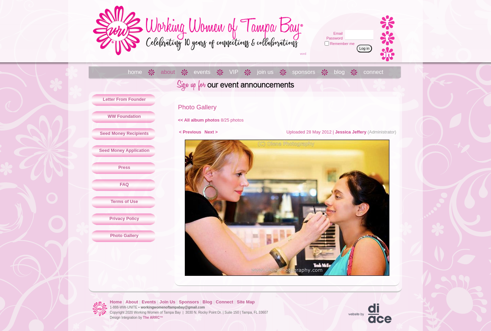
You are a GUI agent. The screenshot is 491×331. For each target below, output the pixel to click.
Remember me (342, 44)
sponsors (303, 72)
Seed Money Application (124, 150)
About (131, 301)
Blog (207, 301)
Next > (211, 132)
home (135, 72)
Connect (224, 301)
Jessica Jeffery (351, 132)
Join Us (167, 301)
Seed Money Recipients (124, 133)
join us (265, 72)
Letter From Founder (124, 99)
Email (337, 33)
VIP (233, 72)
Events (149, 301)
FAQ (124, 184)
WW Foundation (124, 116)
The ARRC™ (153, 317)
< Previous (190, 132)
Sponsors (189, 301)
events (202, 72)
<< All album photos (199, 120)
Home (116, 301)
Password (333, 38)
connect (373, 72)
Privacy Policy (124, 218)
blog (339, 72)
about (168, 72)
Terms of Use (124, 201)
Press (124, 167)
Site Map (246, 301)
